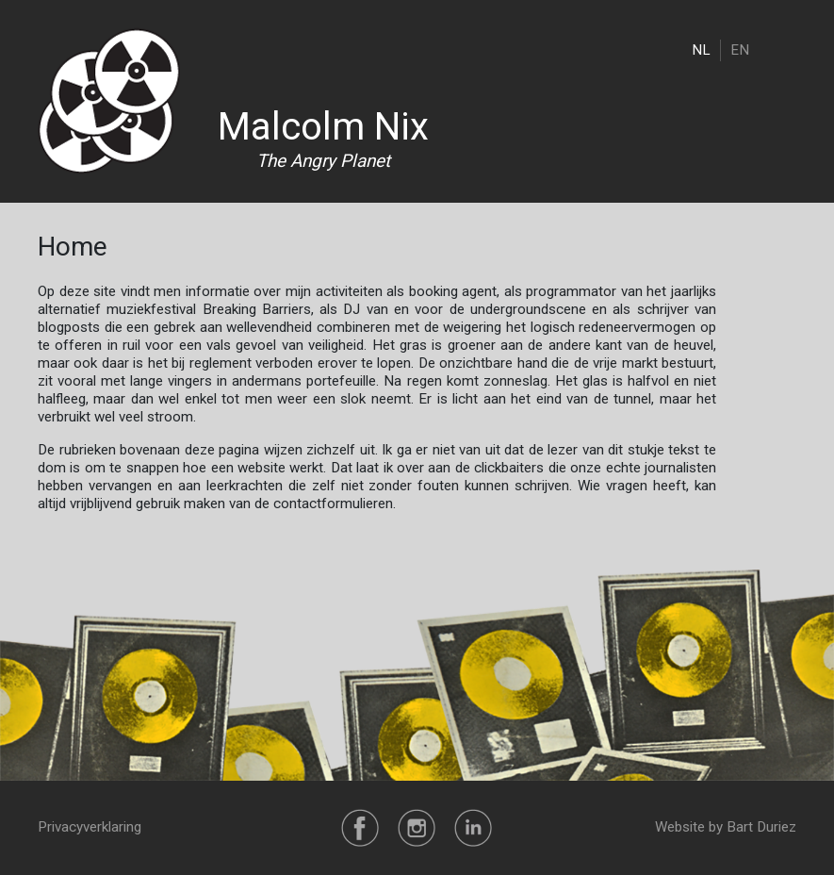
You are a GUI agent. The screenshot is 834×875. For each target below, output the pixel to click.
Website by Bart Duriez (725, 826)
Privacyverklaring (89, 826)
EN (739, 49)
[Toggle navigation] (784, 49)
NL (701, 49)
